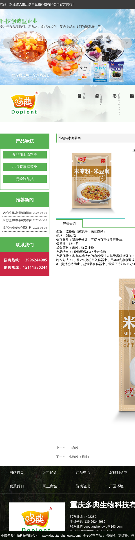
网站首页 (83, 95)
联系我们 (16, 486)
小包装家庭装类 (24, 167)
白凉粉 (73, 448)
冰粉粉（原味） (80, 457)
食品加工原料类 (24, 154)
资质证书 (83, 486)
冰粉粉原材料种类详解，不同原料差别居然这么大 (24, 220)
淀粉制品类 (25, 179)
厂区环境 (116, 486)
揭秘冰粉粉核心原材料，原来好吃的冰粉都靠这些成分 (24, 227)
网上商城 (50, 486)
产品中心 (118, 103)
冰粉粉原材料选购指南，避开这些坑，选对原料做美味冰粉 (24, 212)
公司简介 (101, 98)
